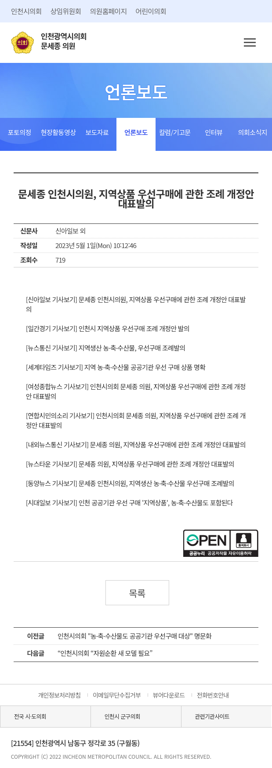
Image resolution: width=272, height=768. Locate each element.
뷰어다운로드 (169, 695)
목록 (137, 593)
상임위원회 (66, 11)
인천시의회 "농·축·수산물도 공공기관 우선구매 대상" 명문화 (134, 635)
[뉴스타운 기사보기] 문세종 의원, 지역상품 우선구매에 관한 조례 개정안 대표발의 (130, 463)
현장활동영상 (58, 132)
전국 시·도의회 (30, 716)
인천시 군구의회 (122, 716)
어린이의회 (150, 11)
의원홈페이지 (108, 11)
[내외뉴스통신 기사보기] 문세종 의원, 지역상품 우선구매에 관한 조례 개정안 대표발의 (136, 444)
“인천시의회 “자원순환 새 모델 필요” (105, 653)
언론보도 (136, 132)
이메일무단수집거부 (117, 695)
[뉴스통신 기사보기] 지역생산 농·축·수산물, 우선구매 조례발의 (105, 347)
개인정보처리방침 (59, 695)
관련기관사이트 (212, 716)
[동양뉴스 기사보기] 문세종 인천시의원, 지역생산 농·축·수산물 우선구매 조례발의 (130, 483)
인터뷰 (213, 132)
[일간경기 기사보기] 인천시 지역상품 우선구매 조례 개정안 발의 (107, 328)
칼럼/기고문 (175, 132)
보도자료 (97, 132)
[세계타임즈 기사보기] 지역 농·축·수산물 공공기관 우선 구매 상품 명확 (116, 367)
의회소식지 (253, 132)
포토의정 (19, 132)
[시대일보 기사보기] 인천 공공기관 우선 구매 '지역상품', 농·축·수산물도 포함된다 (129, 502)
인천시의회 (26, 11)
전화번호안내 (213, 695)
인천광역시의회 (64, 41)
